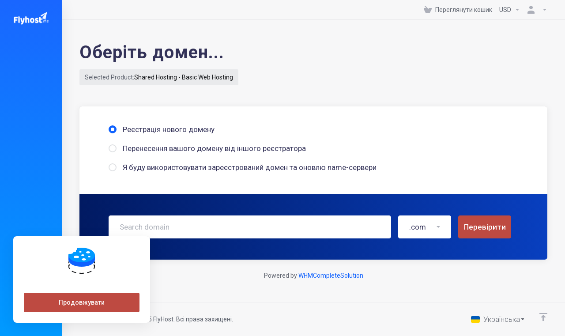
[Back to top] (543, 317)
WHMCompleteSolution (330, 275)
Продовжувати (82, 302)
